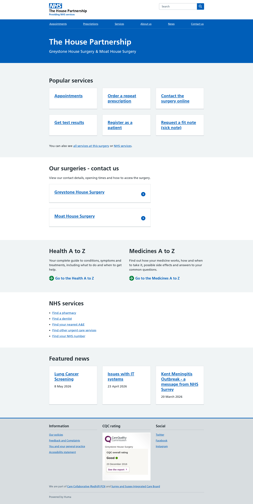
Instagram (162, 446)
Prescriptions (90, 24)
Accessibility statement (62, 452)
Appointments (58, 24)
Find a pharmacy (64, 313)
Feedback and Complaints (64, 440)
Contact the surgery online (175, 98)
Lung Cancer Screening (66, 376)
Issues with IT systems (121, 376)
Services (119, 24)
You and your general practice (67, 446)
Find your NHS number (68, 336)
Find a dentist (62, 319)
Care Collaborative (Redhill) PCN (86, 486)
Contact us (197, 24)
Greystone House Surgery (79, 192)
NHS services (122, 146)
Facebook (161, 440)
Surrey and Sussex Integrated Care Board (135, 486)
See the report (116, 469)
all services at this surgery (91, 146)
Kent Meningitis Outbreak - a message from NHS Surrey (179, 381)
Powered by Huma (60, 497)
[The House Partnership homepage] (68, 9)
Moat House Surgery (74, 216)
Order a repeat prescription (122, 98)
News (171, 24)
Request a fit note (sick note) (178, 125)
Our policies (56, 434)
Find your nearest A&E (68, 324)
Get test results (69, 122)
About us (145, 24)
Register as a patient (120, 125)
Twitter (160, 434)
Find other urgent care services (74, 330)
